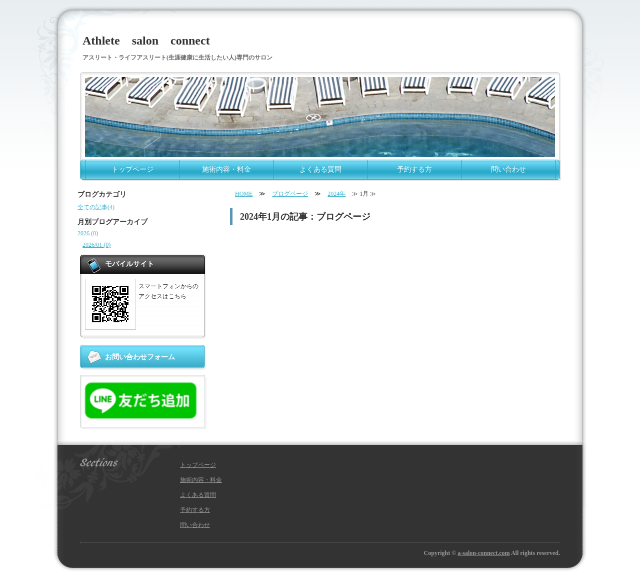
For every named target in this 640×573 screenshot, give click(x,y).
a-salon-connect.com (484, 552)
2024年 (337, 193)
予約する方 (414, 169)
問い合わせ (508, 169)
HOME (243, 193)
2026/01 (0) (96, 244)
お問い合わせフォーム (140, 357)
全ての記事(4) (96, 207)
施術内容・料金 (226, 169)
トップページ (133, 169)
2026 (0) (88, 233)
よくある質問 (321, 169)
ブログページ (290, 193)
